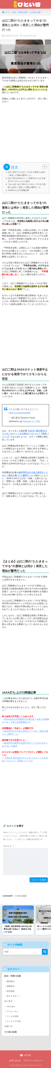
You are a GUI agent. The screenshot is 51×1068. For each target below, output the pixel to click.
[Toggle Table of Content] (43, 166)
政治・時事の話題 (12, 976)
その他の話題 (20, 896)
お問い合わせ (15, 1060)
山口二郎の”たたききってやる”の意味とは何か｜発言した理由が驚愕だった (27, 173)
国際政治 (11, 986)
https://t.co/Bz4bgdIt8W (19, 413)
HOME (25, 1055)
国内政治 (11, 981)
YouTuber (11, 1006)
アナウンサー (12, 1011)
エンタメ (8, 1001)
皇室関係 (11, 991)
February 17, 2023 (31, 421)
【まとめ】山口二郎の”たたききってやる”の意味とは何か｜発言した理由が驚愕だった (27, 185)
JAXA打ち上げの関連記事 (18, 190)
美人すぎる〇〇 (13, 996)
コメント (8, 846)
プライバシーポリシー (33, 1060)
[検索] (45, 952)
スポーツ (8, 1026)
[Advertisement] (25, 131)
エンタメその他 (13, 1021)
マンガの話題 (12, 1016)
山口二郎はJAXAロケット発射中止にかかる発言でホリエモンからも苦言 (26, 179)
